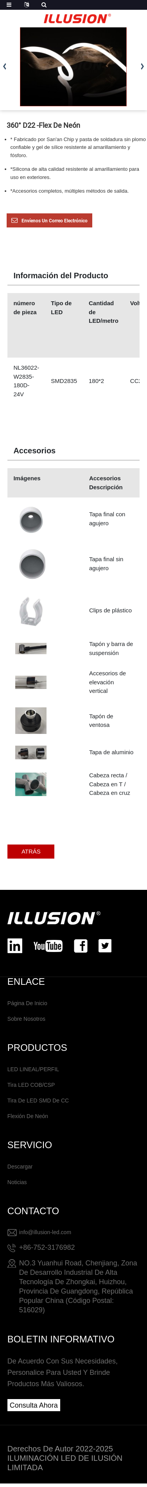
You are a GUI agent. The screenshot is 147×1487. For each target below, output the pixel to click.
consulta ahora (34, 1406)
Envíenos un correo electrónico (55, 221)
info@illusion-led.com (45, 1232)
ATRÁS (31, 851)
